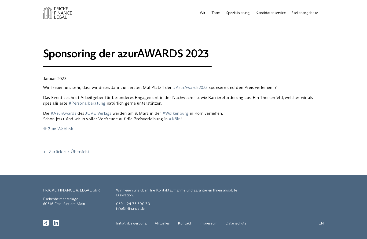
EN (321, 223)
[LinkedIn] (56, 223)
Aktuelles (162, 223)
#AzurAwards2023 (190, 87)
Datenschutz (236, 223)
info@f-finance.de (130, 208)
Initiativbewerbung (131, 223)
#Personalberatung (87, 103)
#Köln (174, 118)
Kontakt (184, 223)
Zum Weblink (60, 129)
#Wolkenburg (175, 113)
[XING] (46, 223)
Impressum (208, 223)
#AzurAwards (63, 113)
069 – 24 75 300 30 (133, 204)
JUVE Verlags (98, 113)
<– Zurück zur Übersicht (66, 151)
